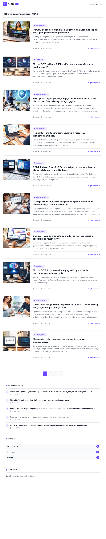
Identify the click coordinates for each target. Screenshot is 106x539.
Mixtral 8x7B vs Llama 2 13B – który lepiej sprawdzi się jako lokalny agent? (63, 65)
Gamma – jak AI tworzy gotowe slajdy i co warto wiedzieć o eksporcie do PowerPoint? (63, 242)
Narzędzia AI (40, 25)
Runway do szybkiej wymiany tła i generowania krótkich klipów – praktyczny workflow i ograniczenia (66, 31)
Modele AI (39, 60)
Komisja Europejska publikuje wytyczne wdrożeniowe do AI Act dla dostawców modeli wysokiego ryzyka (65, 104)
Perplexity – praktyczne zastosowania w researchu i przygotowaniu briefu (59, 138)
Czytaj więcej (94, 48)
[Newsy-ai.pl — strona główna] (11, 4)
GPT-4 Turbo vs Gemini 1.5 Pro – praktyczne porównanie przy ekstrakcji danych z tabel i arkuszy (64, 173)
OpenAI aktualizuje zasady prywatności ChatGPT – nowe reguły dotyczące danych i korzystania (65, 310)
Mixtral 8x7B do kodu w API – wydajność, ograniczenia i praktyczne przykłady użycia (61, 276)
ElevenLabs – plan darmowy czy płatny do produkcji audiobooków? (59, 345)
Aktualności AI (41, 98)
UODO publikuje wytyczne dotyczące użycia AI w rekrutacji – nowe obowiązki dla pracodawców (64, 207)
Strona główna (96, 4)
